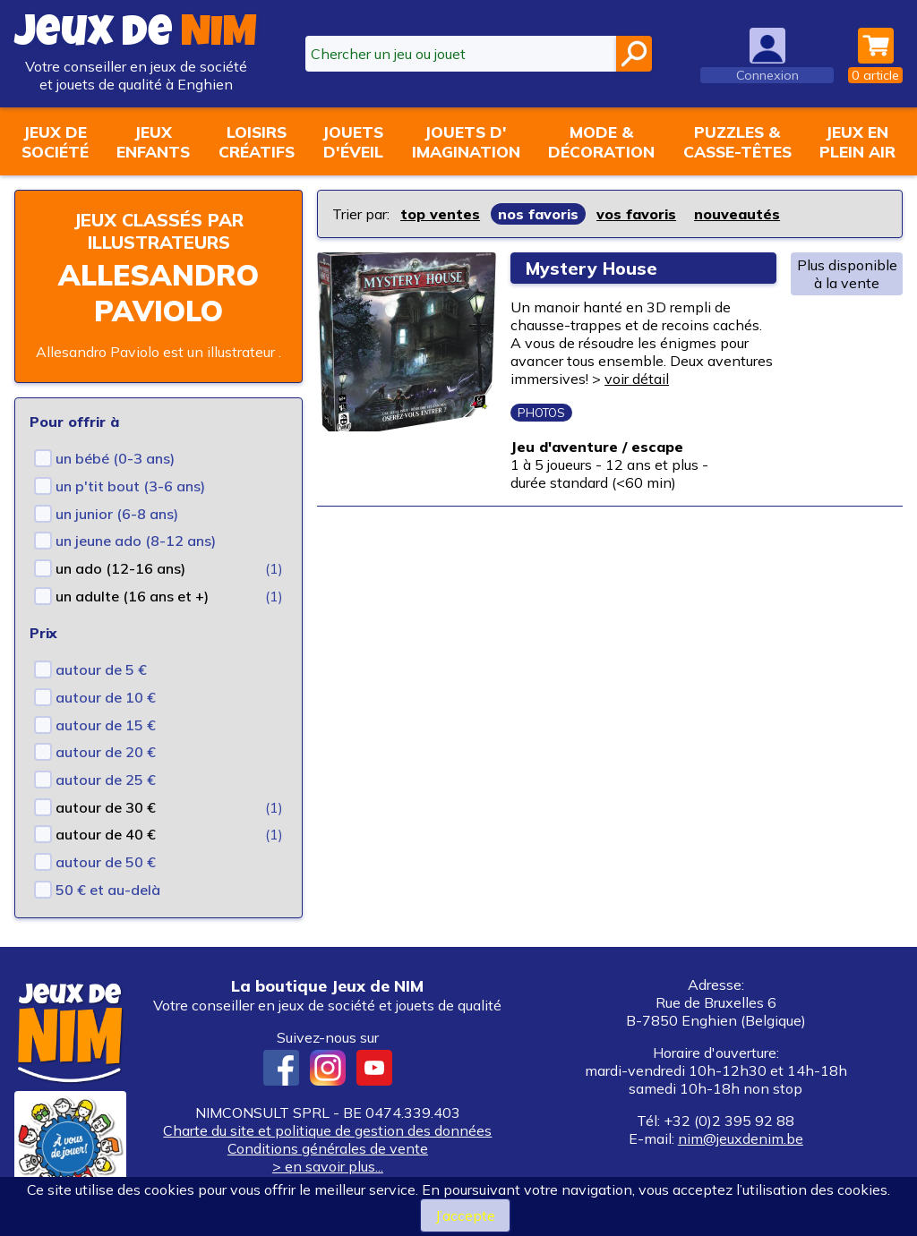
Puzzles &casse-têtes (737, 141)
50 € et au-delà (108, 890)
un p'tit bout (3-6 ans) (130, 486)
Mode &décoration (601, 141)
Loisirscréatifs (257, 141)
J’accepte (465, 1215)
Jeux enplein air (857, 141)
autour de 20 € (106, 752)
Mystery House (593, 268)
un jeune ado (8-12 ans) (136, 541)
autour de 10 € (106, 697)
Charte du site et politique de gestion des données (327, 1130)
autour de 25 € (106, 779)
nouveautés (737, 214)
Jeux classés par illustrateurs (158, 231)
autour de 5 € (101, 669)
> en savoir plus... (327, 1166)
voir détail (636, 379)
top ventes (440, 214)
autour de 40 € (106, 834)
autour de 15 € (106, 725)
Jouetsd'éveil (352, 141)
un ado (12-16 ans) (120, 568)
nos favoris (538, 214)
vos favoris (636, 214)
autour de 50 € (106, 862)
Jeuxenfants (153, 141)
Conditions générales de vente (327, 1148)
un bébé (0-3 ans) (115, 458)
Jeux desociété (55, 141)
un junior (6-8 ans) (117, 514)
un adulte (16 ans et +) (132, 596)
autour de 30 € (106, 807)
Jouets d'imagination (466, 141)
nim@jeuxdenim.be (740, 1138)
